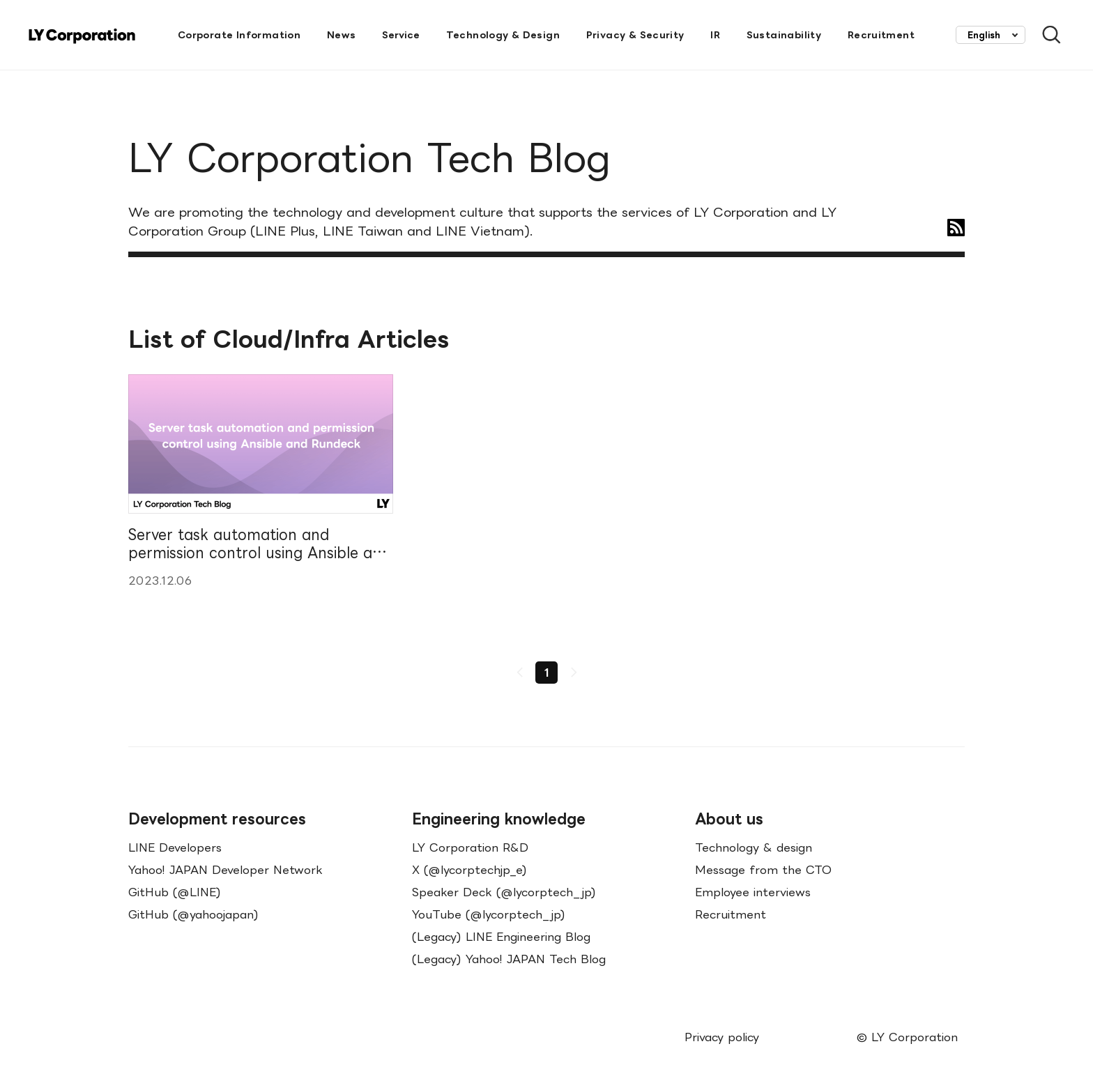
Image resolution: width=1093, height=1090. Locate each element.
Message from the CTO (763, 869)
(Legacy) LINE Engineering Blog (501, 936)
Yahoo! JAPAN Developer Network (225, 869)
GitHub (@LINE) (174, 892)
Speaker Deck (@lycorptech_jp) (504, 892)
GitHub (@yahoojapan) (193, 914)
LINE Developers (175, 847)
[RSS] (956, 227)
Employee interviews (753, 892)
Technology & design (753, 847)
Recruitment (730, 914)
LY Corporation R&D (470, 847)
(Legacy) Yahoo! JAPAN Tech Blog (509, 959)
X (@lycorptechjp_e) (469, 869)
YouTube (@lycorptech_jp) (488, 914)
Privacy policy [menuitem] (722, 1037)
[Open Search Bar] (1045, 35)
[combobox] (990, 35)
